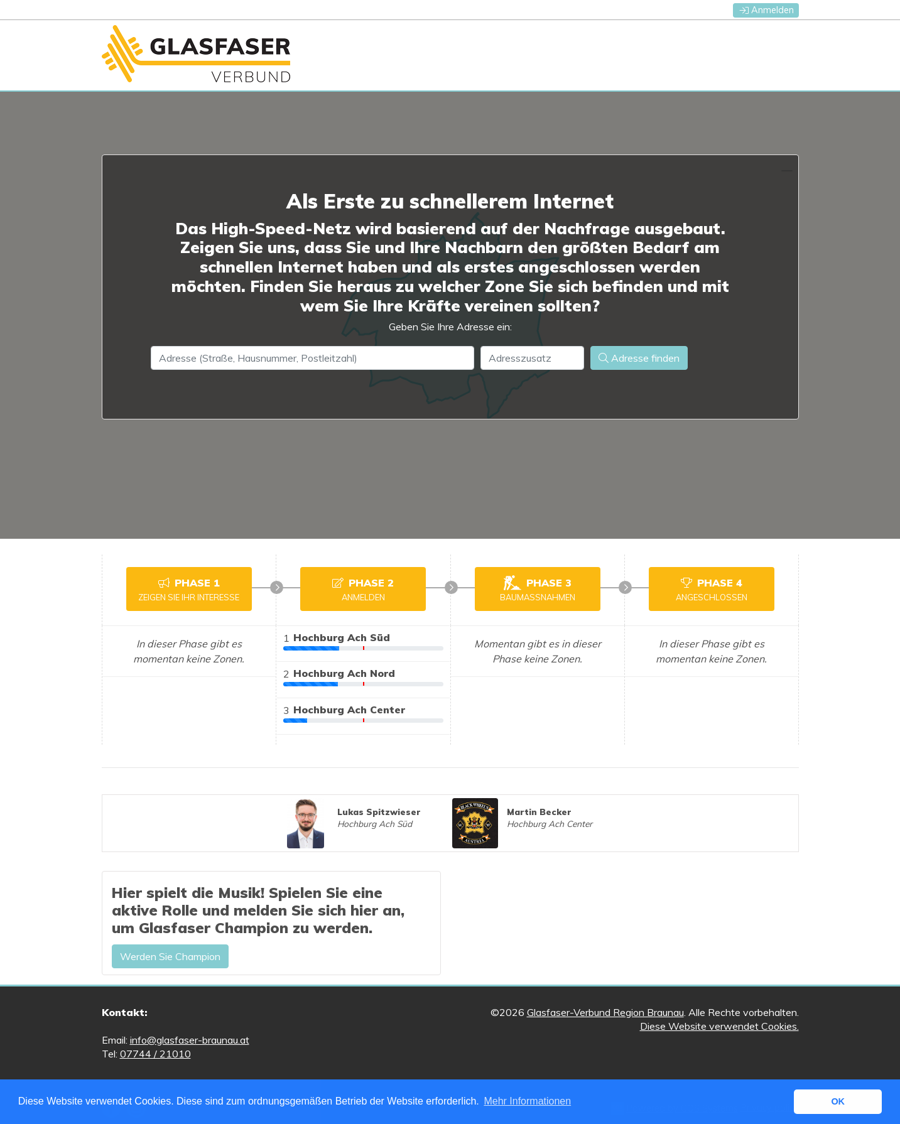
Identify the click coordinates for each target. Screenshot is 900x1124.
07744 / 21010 (155, 1053)
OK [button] (838, 1101)
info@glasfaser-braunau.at (189, 1040)
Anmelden (767, 10)
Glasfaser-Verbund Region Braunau (605, 1012)
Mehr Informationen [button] (527, 1101)
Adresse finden (639, 358)
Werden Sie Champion (170, 956)
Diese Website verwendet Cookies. (719, 1026)
